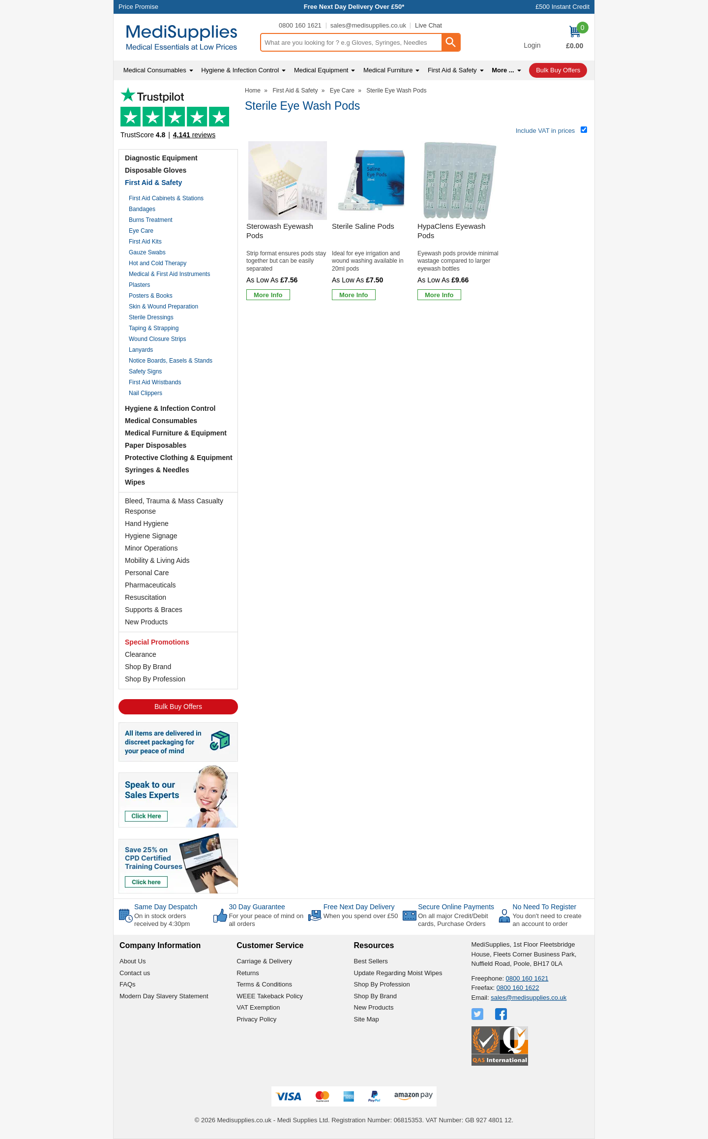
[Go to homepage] (186, 37)
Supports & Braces (153, 610)
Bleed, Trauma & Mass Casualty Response (174, 506)
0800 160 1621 (300, 25)
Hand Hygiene (147, 523)
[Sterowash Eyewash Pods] (287, 223)
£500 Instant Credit (562, 6)
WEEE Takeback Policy (269, 996)
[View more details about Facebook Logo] (502, 1014)
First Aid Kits (145, 241)
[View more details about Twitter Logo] (478, 1014)
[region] (287, 180)
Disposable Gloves (155, 170)
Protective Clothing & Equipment (179, 458)
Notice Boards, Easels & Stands (170, 360)
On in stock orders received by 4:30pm (162, 919)
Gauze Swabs (147, 252)
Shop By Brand (148, 667)
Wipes (135, 482)
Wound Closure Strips (157, 339)
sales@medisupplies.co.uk (368, 25)
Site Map (366, 1019)
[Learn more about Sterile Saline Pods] (354, 294)
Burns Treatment (151, 219)
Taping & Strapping (153, 328)
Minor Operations (151, 548)
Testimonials (178, 116)
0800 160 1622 (518, 987)
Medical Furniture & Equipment (176, 433)
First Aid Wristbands (155, 382)
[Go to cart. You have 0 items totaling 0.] (574, 37)
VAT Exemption (258, 1007)
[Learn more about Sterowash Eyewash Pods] (268, 294)
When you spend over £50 (361, 916)
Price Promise (138, 6)
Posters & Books (151, 295)
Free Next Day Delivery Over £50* (354, 6)
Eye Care (141, 230)
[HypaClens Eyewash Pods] (459, 223)
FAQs (127, 984)
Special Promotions (157, 642)
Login (532, 45)
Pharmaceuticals (150, 585)
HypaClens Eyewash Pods (451, 231)
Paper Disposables (155, 445)
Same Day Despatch (165, 907)
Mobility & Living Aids (157, 560)
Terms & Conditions (264, 984)
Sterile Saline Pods (363, 226)
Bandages (142, 209)
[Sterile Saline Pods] (373, 223)
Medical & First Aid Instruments (169, 274)
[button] (532, 38)
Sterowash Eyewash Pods (279, 231)
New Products (146, 622)
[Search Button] (450, 42)
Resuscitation (145, 597)
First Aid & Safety (153, 182)
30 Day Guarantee (257, 907)
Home (253, 90)
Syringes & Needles (157, 470)
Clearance (140, 654)
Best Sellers (371, 961)
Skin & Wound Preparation (163, 306)
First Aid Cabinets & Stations (166, 198)
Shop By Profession (155, 679)
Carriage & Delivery (264, 961)
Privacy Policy (256, 1019)
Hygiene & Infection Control (170, 408)
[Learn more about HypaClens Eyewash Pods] (439, 294)
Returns (247, 973)
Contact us (134, 973)
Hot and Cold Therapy (157, 263)
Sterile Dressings (151, 317)
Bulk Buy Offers (178, 706)
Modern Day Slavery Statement (163, 996)
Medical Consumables (161, 421)
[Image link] (178, 862)
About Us (132, 961)
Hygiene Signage (151, 536)
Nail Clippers (145, 393)
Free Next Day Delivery (359, 907)
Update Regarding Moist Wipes (398, 973)
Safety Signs (145, 371)
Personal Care (147, 573)
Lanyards (141, 349)
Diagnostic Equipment (161, 158)
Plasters (139, 284)
